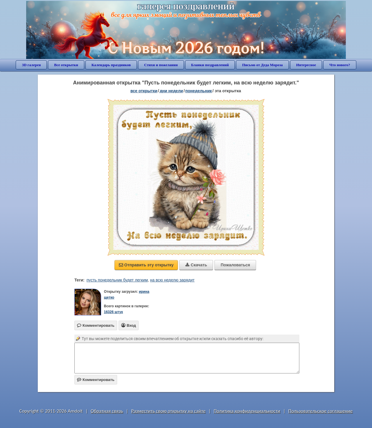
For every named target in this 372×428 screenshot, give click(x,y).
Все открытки (66, 65)
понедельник (198, 91)
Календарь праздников (111, 65)
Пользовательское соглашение (320, 411)
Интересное (306, 65)
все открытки (144, 91)
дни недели (171, 91)
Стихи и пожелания (161, 65)
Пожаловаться (235, 265)
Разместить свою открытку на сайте (168, 411)
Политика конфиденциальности (247, 411)
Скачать (196, 265)
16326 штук (113, 312)
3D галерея (31, 65)
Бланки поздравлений (210, 65)
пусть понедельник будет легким (117, 280)
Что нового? (339, 65)
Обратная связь (107, 411)
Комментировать (96, 380)
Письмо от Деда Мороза (262, 65)
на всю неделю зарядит (172, 280)
